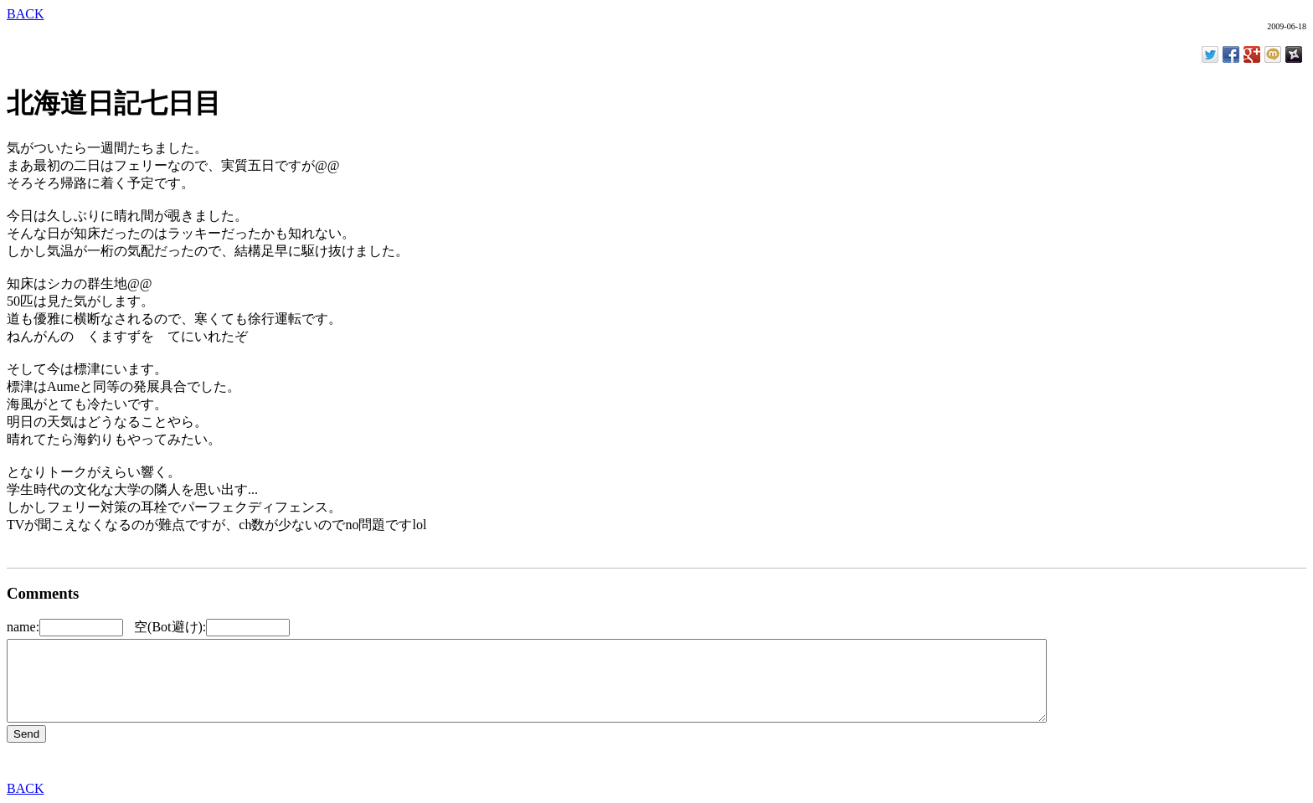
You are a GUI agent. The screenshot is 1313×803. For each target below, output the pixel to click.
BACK (25, 14)
